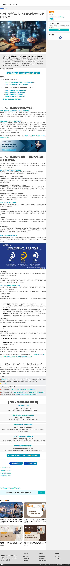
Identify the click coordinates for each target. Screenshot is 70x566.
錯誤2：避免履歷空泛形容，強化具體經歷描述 (16, 84)
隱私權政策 (3, 564)
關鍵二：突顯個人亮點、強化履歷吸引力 (15, 92)
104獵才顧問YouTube (5, 475)
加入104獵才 (57, 558)
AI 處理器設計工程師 (23, 405)
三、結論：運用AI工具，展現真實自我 (12, 99)
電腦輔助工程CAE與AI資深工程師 (23, 424)
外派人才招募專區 (43, 560)
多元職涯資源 (26, 560)
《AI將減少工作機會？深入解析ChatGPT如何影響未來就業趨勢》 (29, 392)
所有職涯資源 (3, 8)
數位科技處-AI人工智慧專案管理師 (23, 436)
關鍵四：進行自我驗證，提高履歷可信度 (15, 96)
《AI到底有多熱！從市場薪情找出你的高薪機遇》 (23, 389)
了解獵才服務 (42, 556)
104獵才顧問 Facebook (5, 470)
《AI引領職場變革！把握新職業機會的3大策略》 (27, 394)
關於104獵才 (57, 556)
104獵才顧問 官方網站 (5, 468)
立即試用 (3, 383)
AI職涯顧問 (4, 379)
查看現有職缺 (26, 556)
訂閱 (59, 30)
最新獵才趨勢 (42, 558)
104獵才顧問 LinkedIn (5, 473)
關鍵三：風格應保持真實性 (14, 94)
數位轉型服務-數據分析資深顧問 (23, 446)
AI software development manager (23, 415)
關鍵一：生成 (15, 90)
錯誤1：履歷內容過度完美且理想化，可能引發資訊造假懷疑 (20, 82)
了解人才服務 (26, 558)
